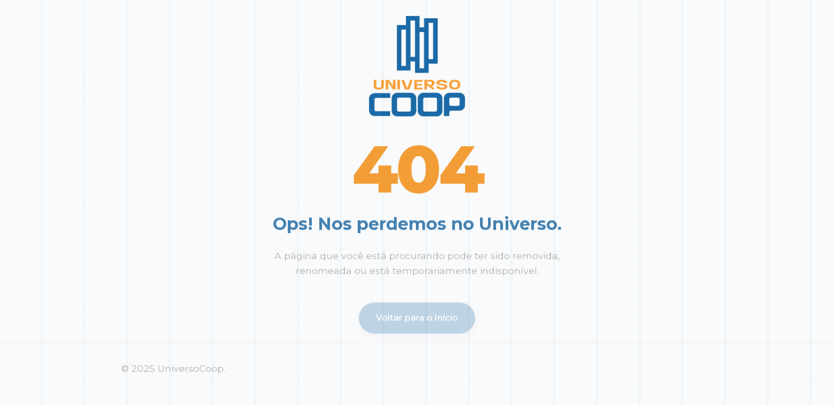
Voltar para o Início (417, 319)
